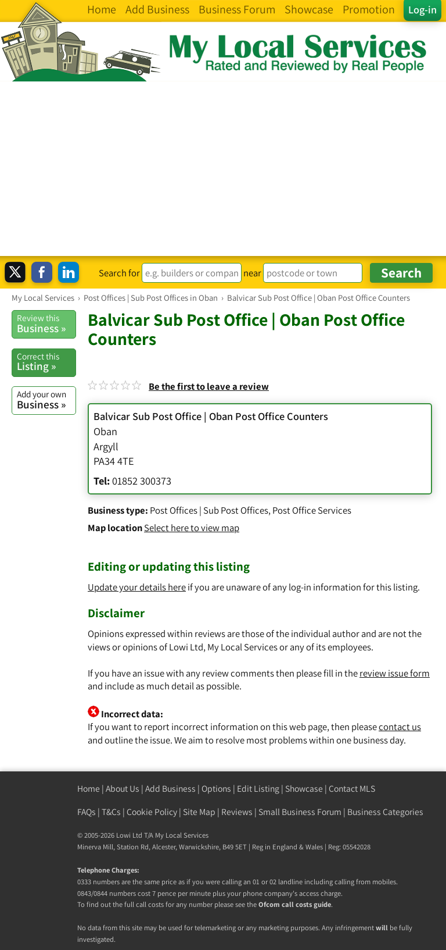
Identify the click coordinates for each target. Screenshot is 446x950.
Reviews (237, 811)
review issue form (394, 673)
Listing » (46, 361)
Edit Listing (258, 788)
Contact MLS (352, 788)
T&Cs (111, 811)
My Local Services (181, 835)
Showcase (304, 788)
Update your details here (137, 587)
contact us (400, 726)
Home (88, 788)
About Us (122, 788)
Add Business (170, 788)
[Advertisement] (223, 168)
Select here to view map (191, 527)
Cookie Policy (152, 811)
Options (216, 788)
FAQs (86, 811)
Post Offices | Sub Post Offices (209, 510)
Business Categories (385, 811)
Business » (46, 323)
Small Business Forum (299, 811)
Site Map (199, 811)
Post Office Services (311, 510)
